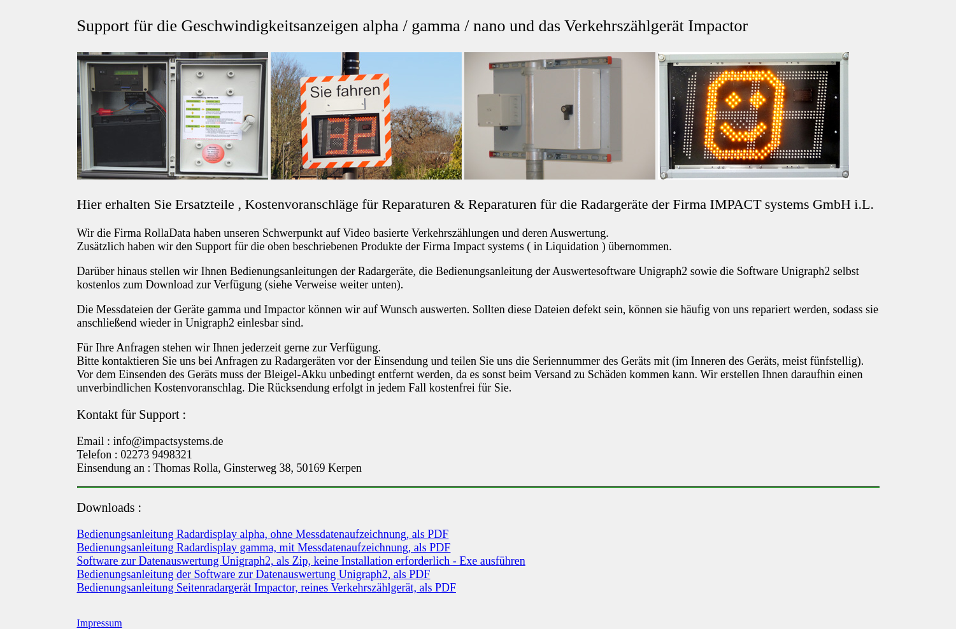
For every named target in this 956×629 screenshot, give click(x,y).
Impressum (99, 623)
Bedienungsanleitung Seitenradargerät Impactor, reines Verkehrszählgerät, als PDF (266, 587)
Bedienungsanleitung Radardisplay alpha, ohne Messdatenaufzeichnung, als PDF (263, 534)
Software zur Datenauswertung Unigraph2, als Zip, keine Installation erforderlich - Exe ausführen (301, 561)
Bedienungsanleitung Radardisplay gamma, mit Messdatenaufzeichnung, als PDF (264, 547)
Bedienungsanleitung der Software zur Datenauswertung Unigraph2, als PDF (254, 574)
